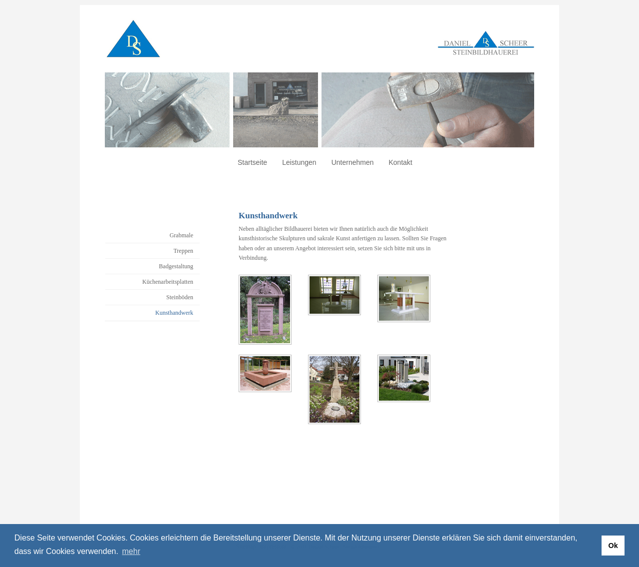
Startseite (252, 162)
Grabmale (181, 235)
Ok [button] (613, 546)
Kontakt (400, 162)
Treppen (183, 250)
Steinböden (179, 297)
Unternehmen (352, 162)
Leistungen (299, 162)
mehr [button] (131, 551)
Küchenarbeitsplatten (167, 281)
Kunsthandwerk (174, 312)
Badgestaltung (176, 266)
